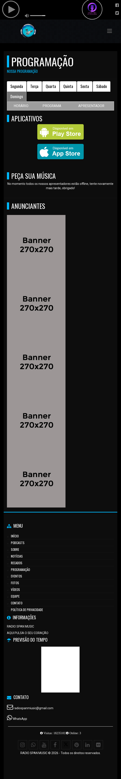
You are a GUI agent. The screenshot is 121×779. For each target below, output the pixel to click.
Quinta (68, 86)
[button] (109, 31)
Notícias (17, 556)
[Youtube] (44, 744)
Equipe (15, 596)
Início (15, 535)
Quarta (51, 86)
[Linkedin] (87, 744)
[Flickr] (98, 744)
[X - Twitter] (65, 744)
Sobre (15, 549)
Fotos (15, 582)
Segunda (16, 86)
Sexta (84, 86)
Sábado (101, 86)
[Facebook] (55, 744)
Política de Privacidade (27, 609)
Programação (20, 569)
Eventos (16, 576)
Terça (34, 86)
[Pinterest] (76, 744)
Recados (16, 562)
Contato (16, 602)
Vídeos (15, 589)
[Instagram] (22, 744)
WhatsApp (20, 718)
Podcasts (18, 542)
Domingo (16, 96)
